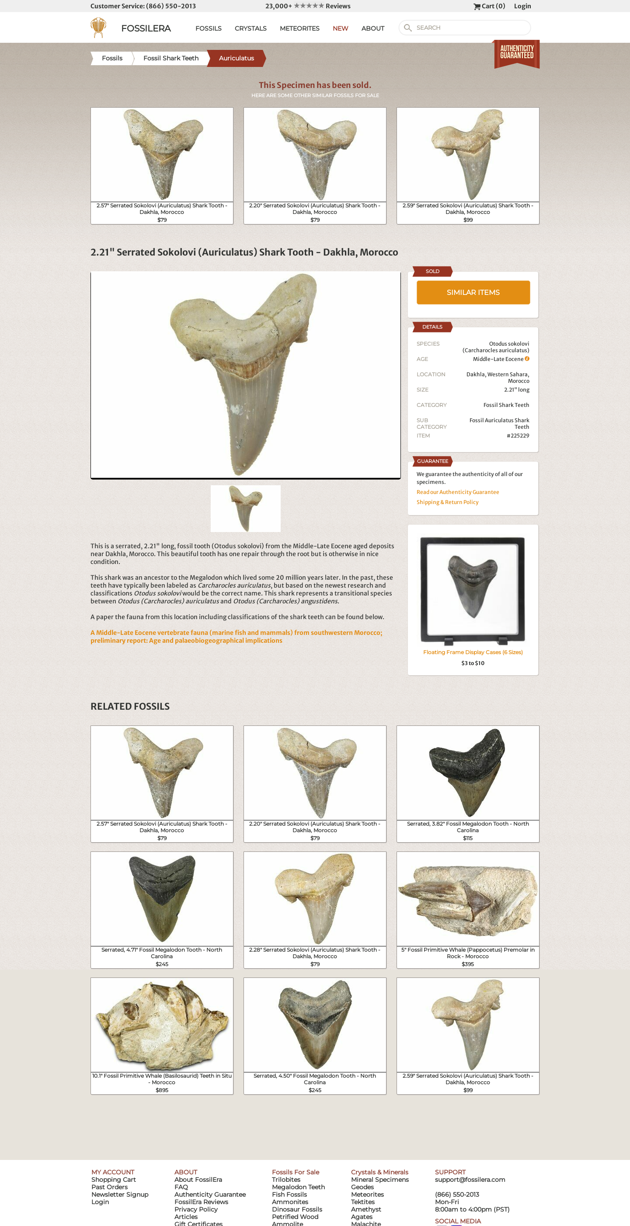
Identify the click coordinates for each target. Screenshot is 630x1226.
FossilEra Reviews (201, 1202)
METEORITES (300, 28)
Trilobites (286, 1180)
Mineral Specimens (380, 1180)
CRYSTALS (251, 28)
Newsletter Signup (119, 1194)
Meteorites (367, 1194)
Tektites (363, 1202)
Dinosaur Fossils (297, 1209)
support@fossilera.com (470, 1180)
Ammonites (290, 1202)
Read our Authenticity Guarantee (458, 492)
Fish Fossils (289, 1194)
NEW (340, 28)
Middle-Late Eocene (501, 359)
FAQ (181, 1187)
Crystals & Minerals (379, 1172)
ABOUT (373, 28)
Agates (361, 1217)
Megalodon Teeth (298, 1187)
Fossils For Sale (295, 1172)
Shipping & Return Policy (448, 502)
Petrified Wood (295, 1217)
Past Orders (109, 1187)
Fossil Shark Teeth (506, 405)
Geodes (362, 1187)
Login (522, 6)
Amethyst (366, 1209)
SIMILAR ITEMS (473, 292)
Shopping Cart (113, 1180)
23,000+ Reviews (308, 6)
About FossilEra (198, 1180)
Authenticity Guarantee (210, 1194)
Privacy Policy (196, 1209)
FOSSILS (208, 28)
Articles (186, 1217)
